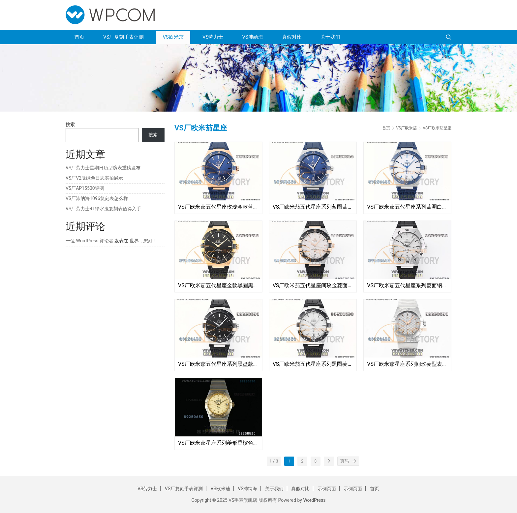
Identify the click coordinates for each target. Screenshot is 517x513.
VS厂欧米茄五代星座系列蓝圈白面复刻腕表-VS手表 (407, 207)
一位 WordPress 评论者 (89, 240)
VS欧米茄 (173, 37)
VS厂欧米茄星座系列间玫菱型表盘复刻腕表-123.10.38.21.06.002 (407, 364)
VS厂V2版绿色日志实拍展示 (94, 178)
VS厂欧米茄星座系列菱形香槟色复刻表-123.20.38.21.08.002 (218, 443)
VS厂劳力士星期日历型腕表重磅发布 (103, 167)
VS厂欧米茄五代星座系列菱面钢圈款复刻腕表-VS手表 (407, 285)
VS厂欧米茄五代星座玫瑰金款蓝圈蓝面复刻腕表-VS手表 (218, 207)
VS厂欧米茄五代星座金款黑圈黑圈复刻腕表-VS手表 (218, 285)
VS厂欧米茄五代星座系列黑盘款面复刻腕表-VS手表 (218, 364)
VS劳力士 (212, 37)
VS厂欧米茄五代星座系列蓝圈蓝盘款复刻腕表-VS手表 (313, 207)
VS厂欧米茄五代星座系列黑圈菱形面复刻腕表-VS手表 (313, 364)
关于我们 (330, 37)
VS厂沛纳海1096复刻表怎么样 (97, 198)
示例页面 (327, 488)
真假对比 (292, 37)
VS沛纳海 (252, 37)
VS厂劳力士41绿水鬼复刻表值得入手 (103, 208)
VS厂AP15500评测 (85, 188)
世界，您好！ (143, 240)
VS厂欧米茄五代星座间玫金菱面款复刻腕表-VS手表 (313, 285)
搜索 (70, 124)
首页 (79, 37)
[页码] (354, 461)
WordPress (314, 500)
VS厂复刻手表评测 (123, 37)
